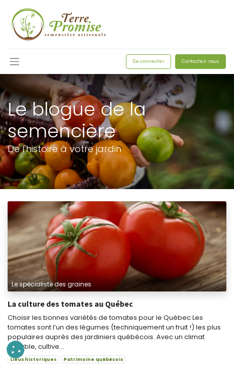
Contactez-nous (200, 61)
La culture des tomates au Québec (70, 304)
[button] (15, 349)
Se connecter (148, 61)
